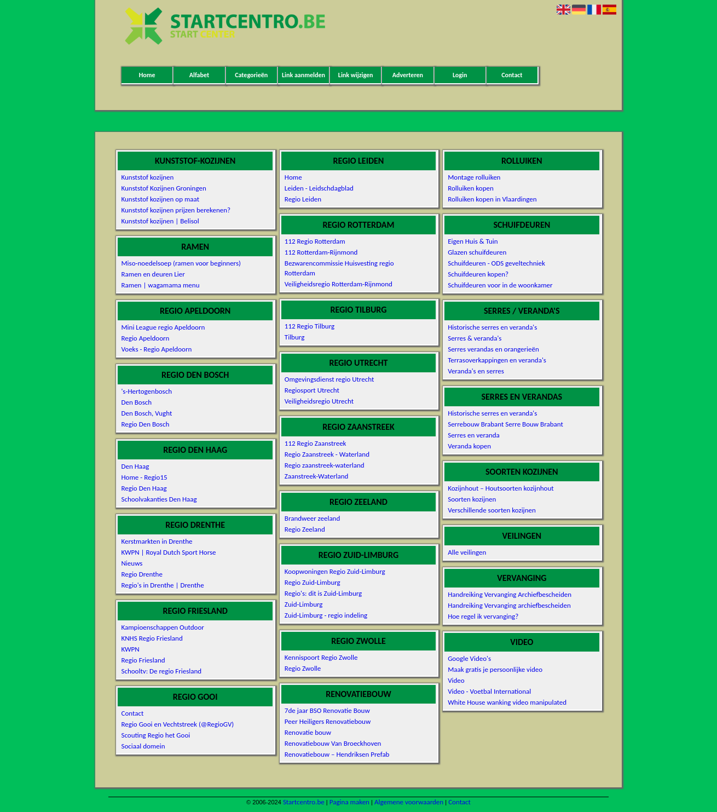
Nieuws (131, 563)
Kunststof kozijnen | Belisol (160, 221)
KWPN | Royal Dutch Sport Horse (168, 552)
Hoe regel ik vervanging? (483, 616)
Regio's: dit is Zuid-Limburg (323, 593)
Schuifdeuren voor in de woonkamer (500, 285)
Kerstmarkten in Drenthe (156, 541)
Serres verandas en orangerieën (493, 349)
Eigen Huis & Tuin (473, 241)
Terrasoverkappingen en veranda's (497, 360)
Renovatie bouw (308, 732)
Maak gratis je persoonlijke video (495, 669)
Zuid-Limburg (304, 604)
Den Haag (135, 466)
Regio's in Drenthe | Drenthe (162, 585)
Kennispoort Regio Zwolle (321, 657)
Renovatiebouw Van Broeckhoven (333, 743)
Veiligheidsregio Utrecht (319, 401)
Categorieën (251, 75)
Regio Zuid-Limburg (312, 582)
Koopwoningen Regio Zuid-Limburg (335, 571)
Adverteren (407, 75)
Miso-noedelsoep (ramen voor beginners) (181, 263)
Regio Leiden (303, 199)
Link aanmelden (303, 75)
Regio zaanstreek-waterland (325, 465)
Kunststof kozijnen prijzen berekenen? (175, 210)
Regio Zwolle (303, 668)
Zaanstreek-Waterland (317, 476)
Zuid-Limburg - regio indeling (326, 615)
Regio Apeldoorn (145, 338)
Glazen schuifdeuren (477, 252)
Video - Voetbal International (489, 691)
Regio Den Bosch (145, 424)
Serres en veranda (474, 435)
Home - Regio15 (144, 477)
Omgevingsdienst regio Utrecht (329, 379)
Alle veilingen (467, 552)
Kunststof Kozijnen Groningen (163, 188)
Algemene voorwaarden (408, 802)
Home (147, 75)
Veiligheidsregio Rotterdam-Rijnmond (338, 284)
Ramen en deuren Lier (152, 274)
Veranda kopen (469, 446)
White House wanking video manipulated (507, 702)
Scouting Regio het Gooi (155, 735)
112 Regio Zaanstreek (315, 443)
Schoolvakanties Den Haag (158, 499)
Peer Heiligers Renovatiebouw (328, 721)
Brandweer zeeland (312, 518)
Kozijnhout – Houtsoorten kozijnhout (501, 488)
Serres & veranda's (474, 338)
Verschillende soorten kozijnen (492, 510)
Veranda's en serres (476, 371)
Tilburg (294, 337)
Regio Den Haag (143, 488)
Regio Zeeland (305, 529)
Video (456, 680)
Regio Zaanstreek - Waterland (327, 454)
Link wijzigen (355, 75)
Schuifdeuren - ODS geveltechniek (496, 263)
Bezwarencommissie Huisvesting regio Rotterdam (339, 268)
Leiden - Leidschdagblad (319, 188)
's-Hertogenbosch (146, 391)
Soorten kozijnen (472, 499)
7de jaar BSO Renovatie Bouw (327, 710)
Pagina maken (349, 802)
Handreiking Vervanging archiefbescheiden (509, 605)
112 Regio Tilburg (309, 326)
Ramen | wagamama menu (160, 285)
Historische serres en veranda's (492, 327)
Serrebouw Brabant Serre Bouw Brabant (505, 424)
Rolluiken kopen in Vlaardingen (492, 199)
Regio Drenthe (141, 574)
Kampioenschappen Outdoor (162, 627)
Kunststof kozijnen (147, 177)
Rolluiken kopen (471, 188)
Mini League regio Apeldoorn (163, 327)
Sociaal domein (143, 746)
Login (460, 75)
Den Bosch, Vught (146, 413)
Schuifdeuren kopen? (478, 274)
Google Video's (469, 658)
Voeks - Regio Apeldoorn (156, 349)
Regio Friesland (143, 660)
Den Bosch (136, 402)
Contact (511, 75)
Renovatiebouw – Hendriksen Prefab (337, 754)
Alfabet (199, 75)
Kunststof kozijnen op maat (160, 199)
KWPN (130, 649)
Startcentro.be (304, 802)
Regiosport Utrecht (312, 390)
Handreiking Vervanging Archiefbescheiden (509, 594)
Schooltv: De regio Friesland (161, 671)
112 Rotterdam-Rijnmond (321, 252)
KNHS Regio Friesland (151, 638)
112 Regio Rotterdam (315, 241)
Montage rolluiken (474, 177)
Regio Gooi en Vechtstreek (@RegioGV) (177, 724)
